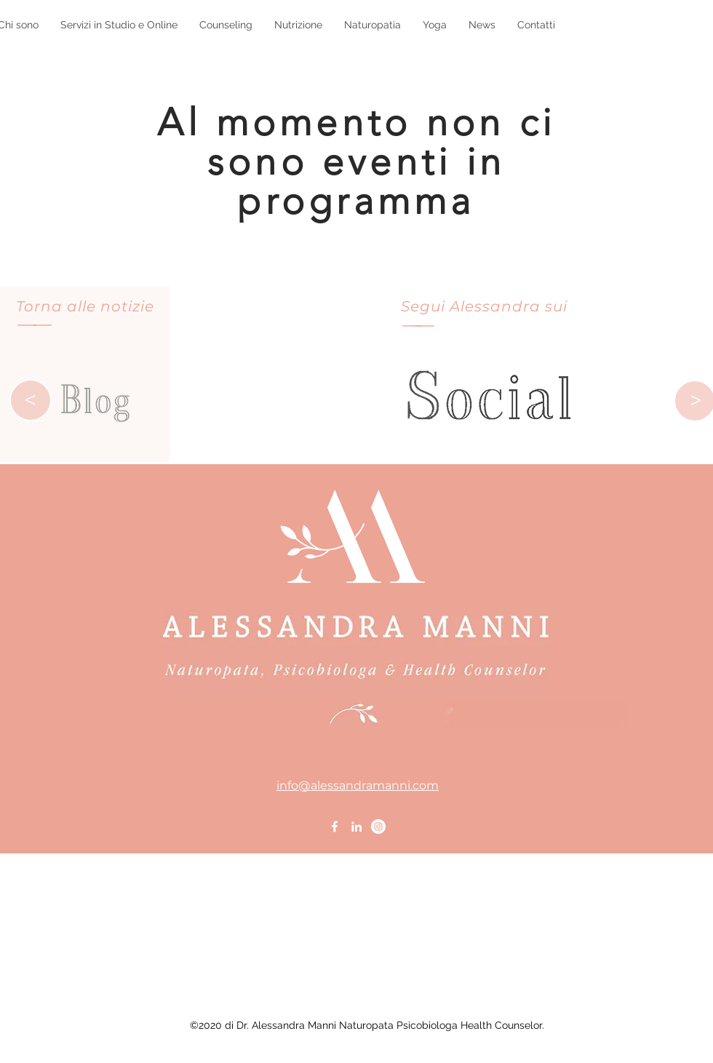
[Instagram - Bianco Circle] (378, 826)
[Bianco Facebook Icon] (334, 826)
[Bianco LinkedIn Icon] (356, 826)
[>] (30, 400)
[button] (118, 25)
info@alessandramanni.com (357, 785)
